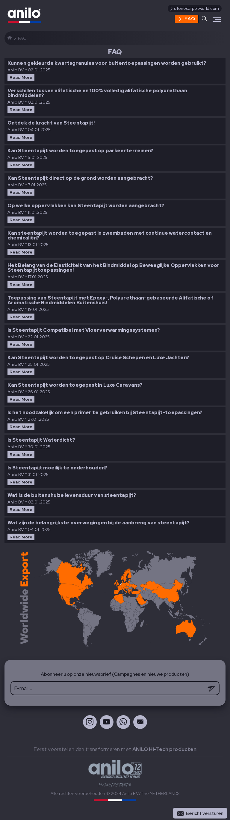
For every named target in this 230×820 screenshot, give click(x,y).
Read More (21, 77)
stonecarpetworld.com (194, 8)
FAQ (187, 19)
